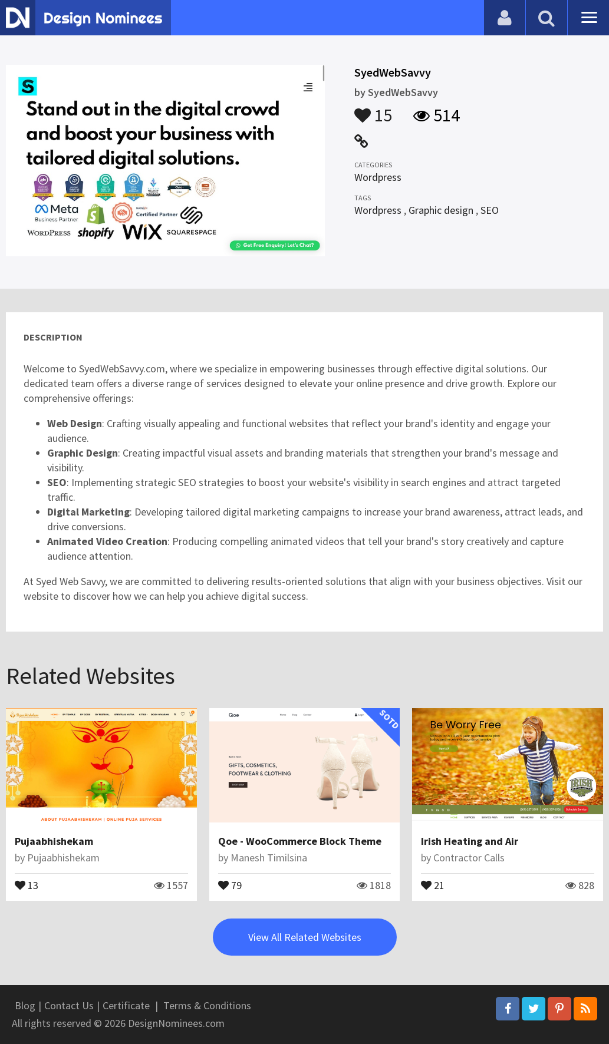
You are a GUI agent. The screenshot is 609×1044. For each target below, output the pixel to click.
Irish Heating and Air (469, 841)
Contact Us (69, 1005)
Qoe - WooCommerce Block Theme (299, 841)
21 (433, 884)
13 (26, 884)
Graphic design (441, 210)
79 (230, 884)
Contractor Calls (469, 857)
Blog (25, 1005)
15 (373, 109)
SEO (489, 210)
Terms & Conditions (207, 1005)
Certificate (126, 1005)
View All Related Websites (304, 937)
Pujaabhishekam (54, 841)
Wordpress (377, 177)
